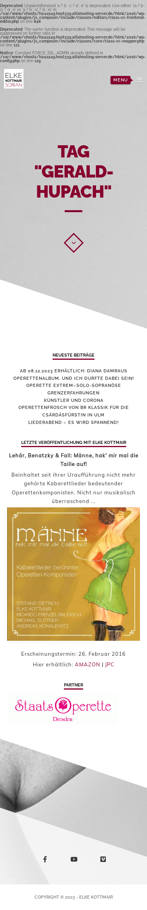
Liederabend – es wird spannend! (73, 422)
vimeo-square (104, 861)
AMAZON (87, 664)
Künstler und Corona (73, 400)
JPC (109, 664)
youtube (75, 861)
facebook (46, 860)
